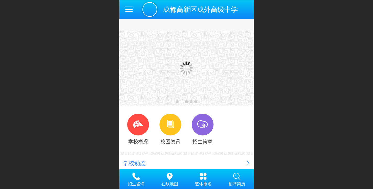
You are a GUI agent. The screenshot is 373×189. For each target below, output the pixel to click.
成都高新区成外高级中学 (200, 9)
